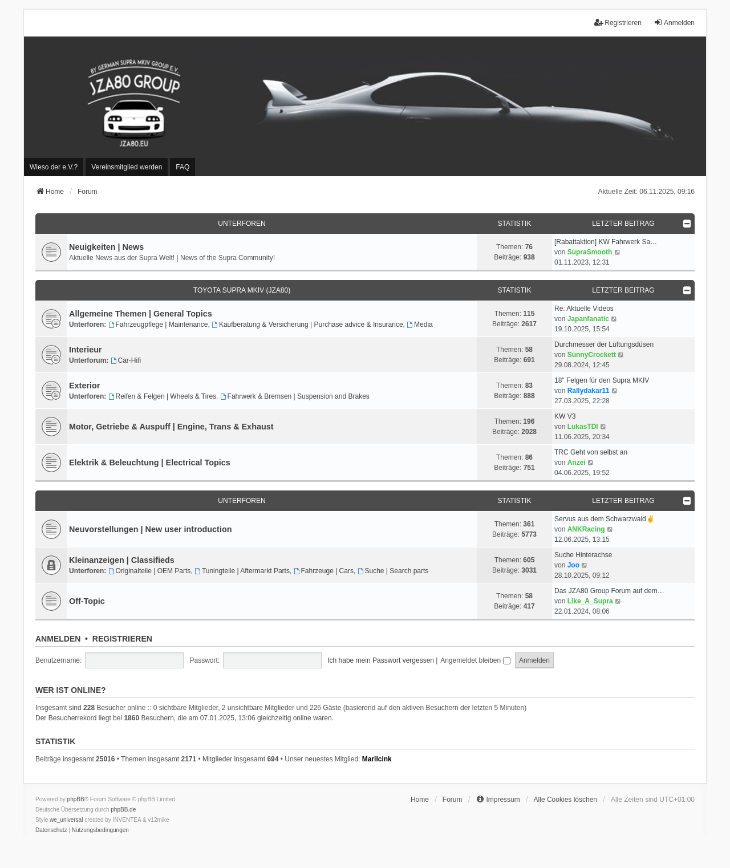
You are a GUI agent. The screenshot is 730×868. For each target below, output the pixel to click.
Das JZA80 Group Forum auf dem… (609, 591)
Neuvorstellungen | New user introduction (150, 529)
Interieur (85, 349)
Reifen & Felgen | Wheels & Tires (162, 396)
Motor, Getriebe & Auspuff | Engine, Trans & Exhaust (171, 426)
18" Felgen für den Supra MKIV (601, 380)
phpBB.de (123, 809)
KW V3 (564, 416)
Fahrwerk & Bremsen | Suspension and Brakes (295, 396)
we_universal (66, 820)
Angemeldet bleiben (475, 660)
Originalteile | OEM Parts (149, 571)
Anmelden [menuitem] (674, 22)
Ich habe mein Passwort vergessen (380, 660)
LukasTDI (582, 427)
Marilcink (377, 759)
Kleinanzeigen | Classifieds (122, 560)
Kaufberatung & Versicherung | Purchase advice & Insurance (307, 324)
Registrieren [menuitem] (618, 22)
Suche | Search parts (393, 571)
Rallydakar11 (588, 391)
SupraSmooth (590, 252)
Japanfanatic (588, 319)
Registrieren (122, 638)
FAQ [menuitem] (182, 167)
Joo (573, 565)
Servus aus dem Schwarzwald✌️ (604, 519)
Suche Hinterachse (583, 555)
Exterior (84, 385)
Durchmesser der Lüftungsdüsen (604, 344)
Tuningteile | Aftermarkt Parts (242, 571)
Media (420, 324)
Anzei (576, 463)
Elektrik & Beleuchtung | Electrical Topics (149, 462)
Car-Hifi (126, 360)
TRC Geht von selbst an (590, 452)
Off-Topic (87, 601)
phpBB (75, 799)
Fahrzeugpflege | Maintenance (158, 324)
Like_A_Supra (590, 601)
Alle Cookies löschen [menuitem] (565, 800)
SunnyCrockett (591, 355)
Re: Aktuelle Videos (584, 309)
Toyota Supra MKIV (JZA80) (241, 290)
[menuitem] (53, 167)
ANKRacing (586, 529)
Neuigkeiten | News (106, 247)
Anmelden (57, 638)
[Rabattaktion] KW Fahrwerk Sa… (605, 242)
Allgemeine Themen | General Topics (140, 313)
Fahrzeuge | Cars (324, 571)
